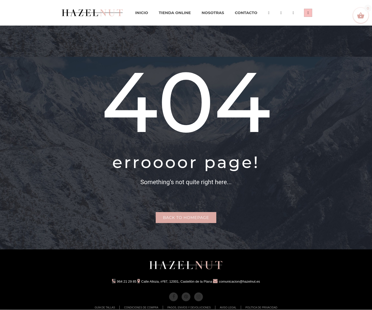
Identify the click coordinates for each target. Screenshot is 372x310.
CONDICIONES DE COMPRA (141, 307)
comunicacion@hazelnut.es (239, 282)
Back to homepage (186, 217)
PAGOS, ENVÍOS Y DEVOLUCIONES (189, 307)
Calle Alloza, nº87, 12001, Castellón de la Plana (174, 282)
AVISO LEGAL (228, 307)
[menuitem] (92, 13)
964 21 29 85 (120, 282)
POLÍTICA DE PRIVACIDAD (261, 307)
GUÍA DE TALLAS (105, 307)
